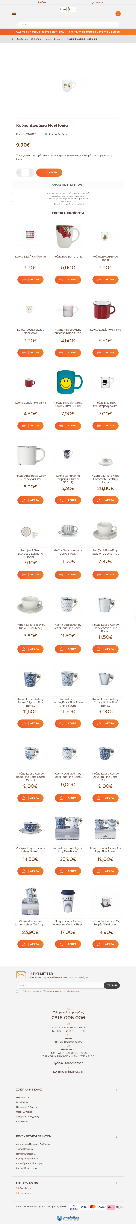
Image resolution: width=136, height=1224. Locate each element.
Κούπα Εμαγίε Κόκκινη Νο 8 (30, 404)
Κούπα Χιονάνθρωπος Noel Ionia (30, 331)
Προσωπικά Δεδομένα (26, 1107)
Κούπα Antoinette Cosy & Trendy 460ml (30, 477)
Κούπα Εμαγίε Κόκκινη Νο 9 (105, 331)
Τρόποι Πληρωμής (24, 1149)
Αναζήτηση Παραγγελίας (27, 1117)
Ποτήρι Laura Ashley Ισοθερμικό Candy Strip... (68, 923)
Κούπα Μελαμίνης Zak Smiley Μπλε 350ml (68, 404)
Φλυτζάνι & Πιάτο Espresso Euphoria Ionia (30, 553)
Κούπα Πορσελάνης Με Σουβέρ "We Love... (105, 923)
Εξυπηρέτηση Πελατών (27, 1159)
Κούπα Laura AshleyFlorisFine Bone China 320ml (68, 702)
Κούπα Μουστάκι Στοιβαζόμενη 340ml (105, 404)
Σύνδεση (42, 2)
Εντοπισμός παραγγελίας (68, 1072)
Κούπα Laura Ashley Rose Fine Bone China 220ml (30, 777)
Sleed (62, 1207)
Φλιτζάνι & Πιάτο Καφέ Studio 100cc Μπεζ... (105, 552)
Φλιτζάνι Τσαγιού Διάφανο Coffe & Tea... (68, 552)
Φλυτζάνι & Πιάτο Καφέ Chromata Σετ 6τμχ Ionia (105, 479)
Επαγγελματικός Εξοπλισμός (29, 1163)
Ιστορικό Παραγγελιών (26, 1168)
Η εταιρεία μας (22, 1097)
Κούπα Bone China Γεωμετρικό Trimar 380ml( (68, 479)
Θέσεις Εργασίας (24, 1112)
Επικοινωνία (22, 1121)
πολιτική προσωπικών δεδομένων (66, 991)
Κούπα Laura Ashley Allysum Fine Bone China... (105, 777)
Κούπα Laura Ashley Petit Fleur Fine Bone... (67, 626)
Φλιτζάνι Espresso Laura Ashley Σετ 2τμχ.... (30, 923)
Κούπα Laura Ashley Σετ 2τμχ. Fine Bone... (68, 850)
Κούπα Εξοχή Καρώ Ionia (30, 256)
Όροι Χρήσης (22, 1102)
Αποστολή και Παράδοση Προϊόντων (33, 1144)
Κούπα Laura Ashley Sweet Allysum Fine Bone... (30, 702)
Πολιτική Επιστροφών (26, 1154)
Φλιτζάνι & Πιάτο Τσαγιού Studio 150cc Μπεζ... (30, 626)
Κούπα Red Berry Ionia (68, 256)
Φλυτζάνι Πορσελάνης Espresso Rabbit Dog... (68, 331)
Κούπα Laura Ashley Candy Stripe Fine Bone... (105, 628)
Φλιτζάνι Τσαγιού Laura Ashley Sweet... (30, 850)
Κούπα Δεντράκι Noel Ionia (105, 258)
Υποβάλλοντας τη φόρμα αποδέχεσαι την (50, 991)
